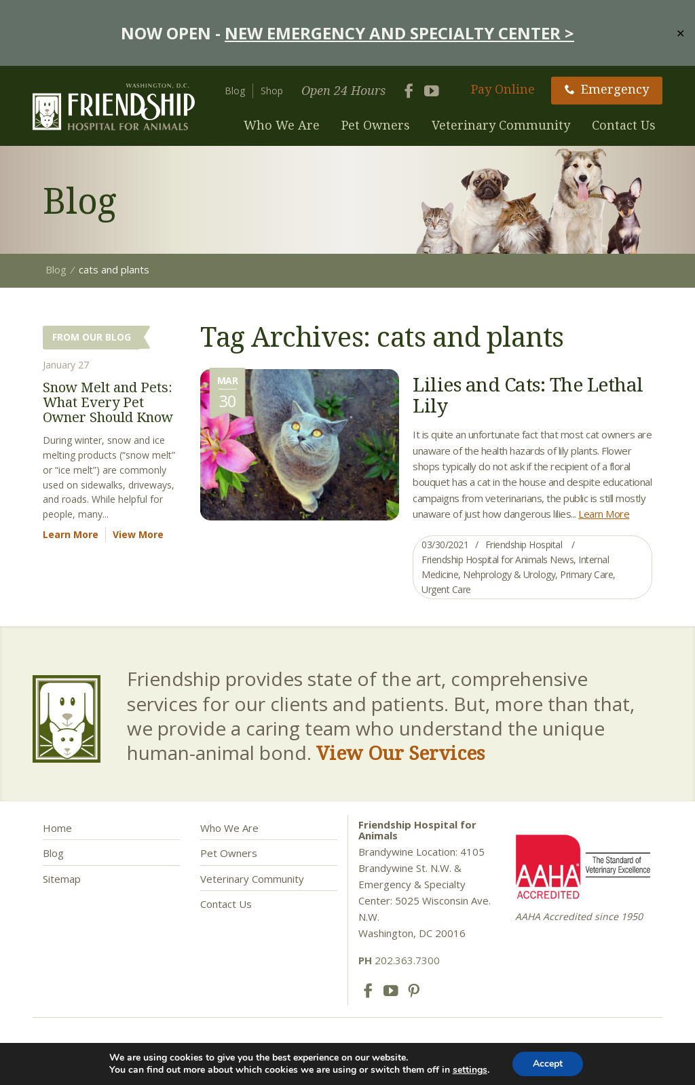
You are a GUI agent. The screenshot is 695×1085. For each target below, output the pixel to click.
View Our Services (400, 752)
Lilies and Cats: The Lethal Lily (528, 394)
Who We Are (282, 125)
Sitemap (62, 879)
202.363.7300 (399, 960)
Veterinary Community (501, 125)
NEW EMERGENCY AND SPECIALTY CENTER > (399, 33)
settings (470, 1070)
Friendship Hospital (524, 544)
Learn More (603, 513)
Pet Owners (375, 125)
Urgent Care (446, 589)
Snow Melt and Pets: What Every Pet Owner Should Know (108, 402)
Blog (235, 90)
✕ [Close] (680, 32)
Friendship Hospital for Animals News (497, 559)
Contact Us (624, 125)
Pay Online (503, 89)
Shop (272, 90)
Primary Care (586, 574)
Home (57, 828)
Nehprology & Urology (509, 574)
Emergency (607, 89)
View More (138, 534)
